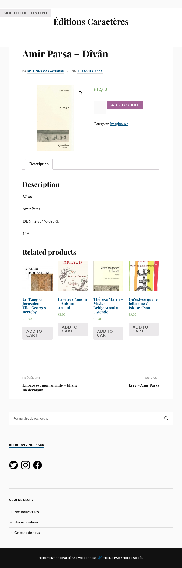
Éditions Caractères (91, 21)
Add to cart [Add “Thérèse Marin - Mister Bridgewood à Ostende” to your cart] (105, 333)
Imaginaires (119, 124)
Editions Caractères (45, 71)
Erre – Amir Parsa (144, 385)
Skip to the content (26, 13)
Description (39, 164)
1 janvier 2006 (90, 71)
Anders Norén (132, 558)
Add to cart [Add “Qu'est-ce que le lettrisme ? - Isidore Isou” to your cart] (140, 329)
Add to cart (125, 104)
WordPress (87, 558)
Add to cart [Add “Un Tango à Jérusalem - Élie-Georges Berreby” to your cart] (34, 333)
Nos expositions (26, 522)
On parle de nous (27, 532)
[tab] (39, 164)
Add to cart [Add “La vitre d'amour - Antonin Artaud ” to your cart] (70, 329)
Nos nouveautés (26, 512)
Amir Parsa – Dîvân (65, 53)
